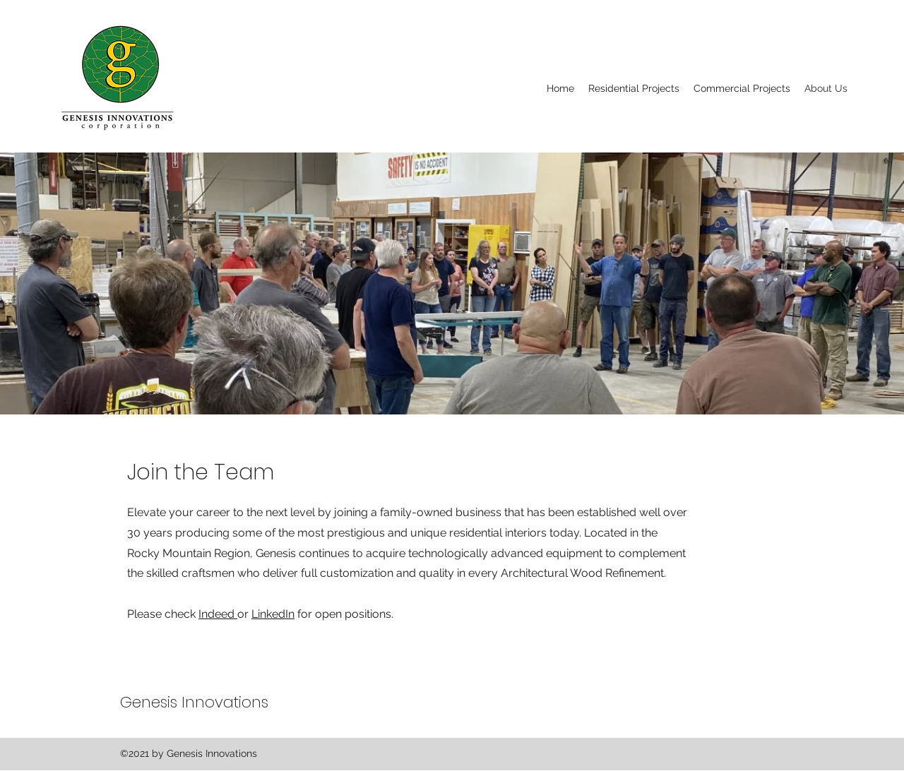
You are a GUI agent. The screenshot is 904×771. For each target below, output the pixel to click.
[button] (633, 88)
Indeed (217, 614)
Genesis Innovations (194, 702)
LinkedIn (273, 614)
